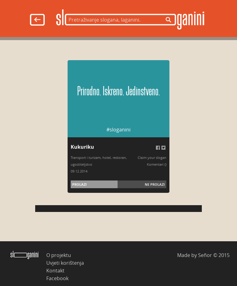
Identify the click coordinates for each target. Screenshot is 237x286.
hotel (106, 157)
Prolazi (79, 184)
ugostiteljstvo (81, 164)
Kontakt (55, 270)
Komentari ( (156, 164)
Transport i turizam (86, 157)
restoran (119, 157)
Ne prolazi (155, 184)
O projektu (58, 255)
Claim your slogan (152, 157)
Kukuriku (82, 146)
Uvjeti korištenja (65, 262)
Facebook (57, 278)
